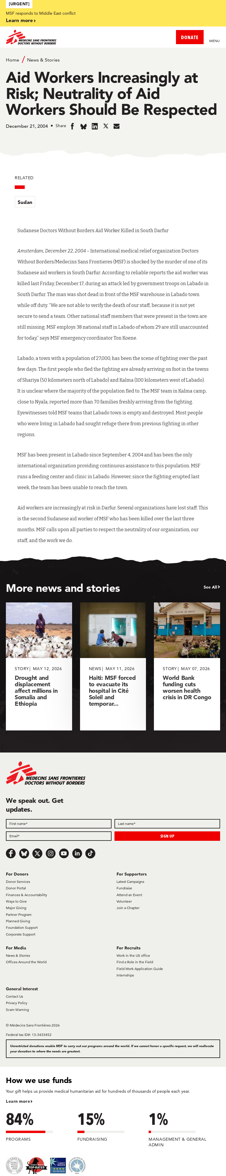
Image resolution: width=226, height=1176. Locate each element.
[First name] (59, 823)
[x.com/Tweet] (37, 853)
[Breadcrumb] (113, 59)
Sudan (25, 202)
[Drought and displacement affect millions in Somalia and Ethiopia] (39, 666)
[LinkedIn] (77, 853)
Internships (125, 975)
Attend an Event (129, 895)
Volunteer (124, 901)
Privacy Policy (16, 1003)
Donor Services (18, 881)
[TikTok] (90, 853)
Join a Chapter (128, 908)
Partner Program (18, 914)
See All (210, 587)
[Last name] (167, 823)
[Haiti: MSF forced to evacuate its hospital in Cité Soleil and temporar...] (113, 666)
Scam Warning (17, 1009)
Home (12, 60)
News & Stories (43, 60)
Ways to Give (16, 901)
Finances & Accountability (26, 895)
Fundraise (124, 888)
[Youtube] (64, 853)
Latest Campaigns (130, 881)
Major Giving (16, 908)
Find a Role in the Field (135, 962)
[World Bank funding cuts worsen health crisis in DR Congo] (187, 666)
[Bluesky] (24, 853)
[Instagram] (51, 853)
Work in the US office (133, 955)
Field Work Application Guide (140, 968)
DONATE (190, 37)
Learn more (19, 20)
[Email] (59, 836)
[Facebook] (11, 853)
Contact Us (14, 996)
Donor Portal (16, 888)
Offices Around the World (26, 962)
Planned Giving (18, 921)
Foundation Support (22, 927)
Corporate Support (20, 934)
